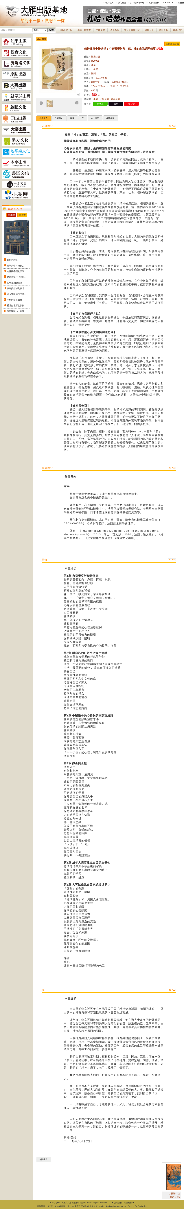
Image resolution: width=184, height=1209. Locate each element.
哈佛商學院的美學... (16, 271)
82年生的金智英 (14, 282)
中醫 (95, 99)
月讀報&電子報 (65, 30)
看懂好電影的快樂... (16, 305)
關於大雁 (163, 30)
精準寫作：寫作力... (16, 265)
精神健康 (115, 99)
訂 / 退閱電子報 (137, 2)
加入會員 (122, 2)
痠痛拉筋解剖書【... (16, 288)
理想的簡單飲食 (14, 300)
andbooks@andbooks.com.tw (113, 1206)
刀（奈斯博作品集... (16, 294)
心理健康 (104, 99)
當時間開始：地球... (16, 311)
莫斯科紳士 (12, 260)
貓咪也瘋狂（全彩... (16, 277)
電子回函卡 (154, 2)
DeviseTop (142, 1206)
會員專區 (114, 30)
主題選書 (100, 30)
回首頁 (181, 2)
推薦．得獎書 (84, 30)
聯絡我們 (177, 30)
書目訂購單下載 (132, 30)
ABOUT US (168, 2)
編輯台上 (149, 30)
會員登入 (109, 2)
